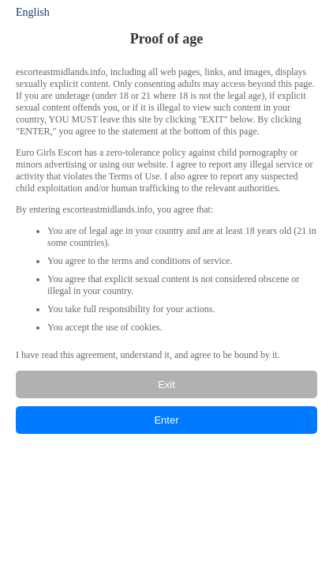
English (33, 12)
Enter (166, 420)
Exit (166, 384)
